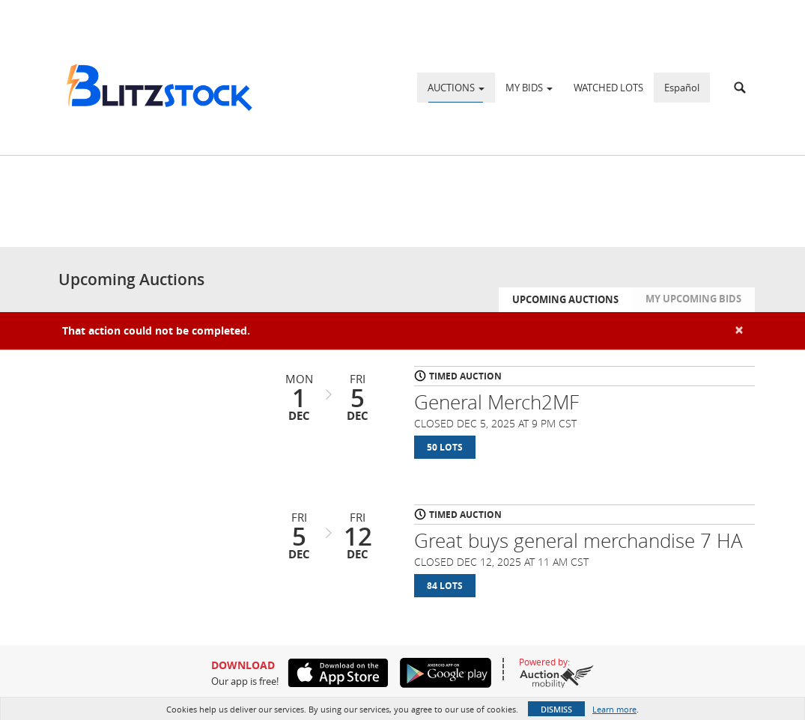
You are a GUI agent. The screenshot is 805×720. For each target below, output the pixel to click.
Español (681, 87)
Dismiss (556, 709)
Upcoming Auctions (565, 299)
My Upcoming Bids (693, 298)
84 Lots (445, 585)
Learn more (614, 709)
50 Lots (445, 447)
